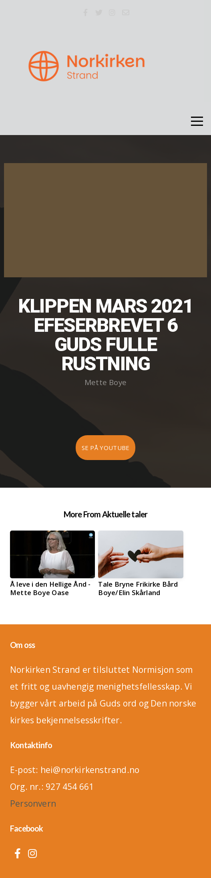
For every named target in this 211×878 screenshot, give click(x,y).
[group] (52, 567)
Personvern (33, 803)
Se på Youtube (106, 448)
